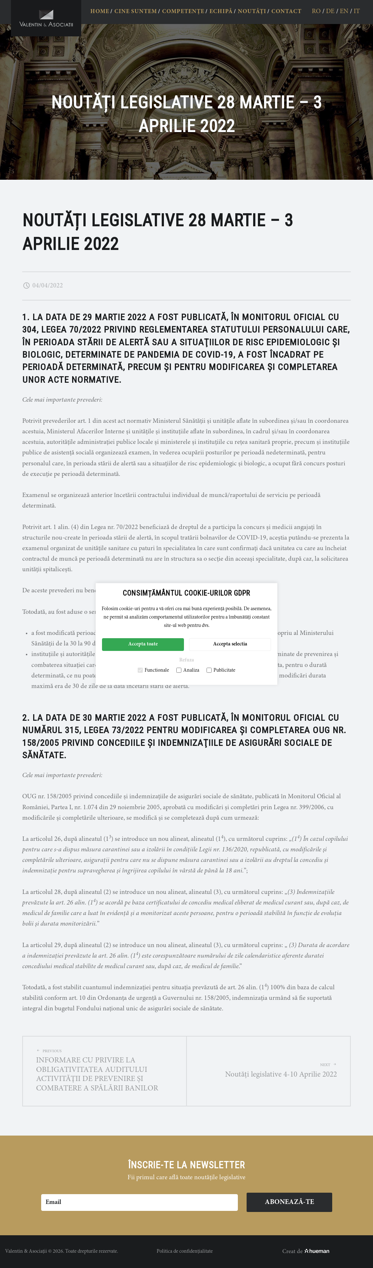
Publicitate (221, 670)
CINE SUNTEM (135, 12)
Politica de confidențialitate (185, 1251)
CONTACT (286, 12)
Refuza (186, 660)
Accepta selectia (230, 644)
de (330, 11)
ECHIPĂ (221, 12)
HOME (99, 12)
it (357, 11)
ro (316, 11)
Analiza (187, 670)
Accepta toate (143, 644)
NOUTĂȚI (252, 12)
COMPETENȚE (183, 12)
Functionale (153, 670)
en (344, 11)
